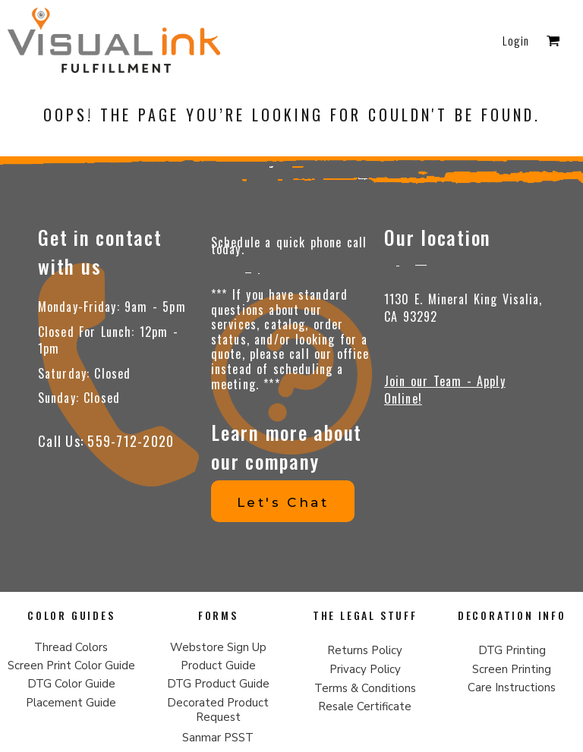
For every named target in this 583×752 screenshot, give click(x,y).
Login (516, 40)
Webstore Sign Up (218, 647)
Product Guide (218, 665)
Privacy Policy (365, 669)
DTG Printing (512, 650)
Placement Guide (71, 702)
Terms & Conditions (365, 688)
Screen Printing (511, 669)
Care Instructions (512, 687)
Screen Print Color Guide (71, 665)
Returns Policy (364, 650)
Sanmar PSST (218, 737)
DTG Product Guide (218, 683)
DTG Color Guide (71, 683)
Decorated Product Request (218, 710)
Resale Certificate (364, 706)
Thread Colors (71, 647)
